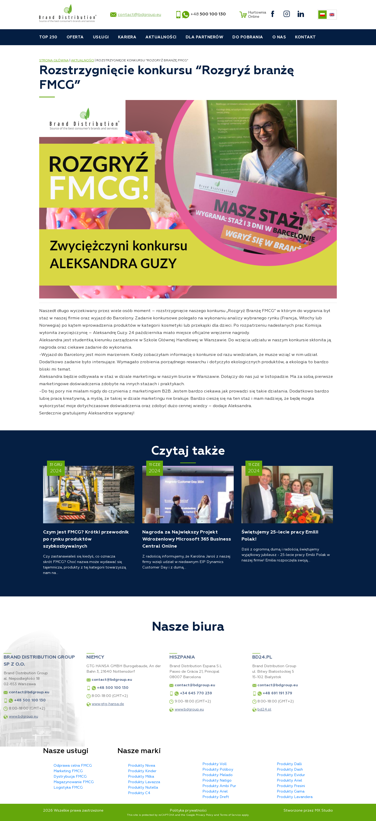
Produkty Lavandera (295, 797)
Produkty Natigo (217, 780)
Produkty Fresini (291, 786)
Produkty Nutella (143, 787)
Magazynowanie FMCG (74, 782)
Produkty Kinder (142, 771)
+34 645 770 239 (151, 693)
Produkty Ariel (215, 791)
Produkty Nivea (141, 765)
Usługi (101, 37)
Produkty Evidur (291, 775)
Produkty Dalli (289, 764)
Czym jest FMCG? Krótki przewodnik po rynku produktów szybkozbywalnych (86, 539)
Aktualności (161, 37)
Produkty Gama (290, 791)
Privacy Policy (204, 815)
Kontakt (305, 37)
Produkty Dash (290, 769)
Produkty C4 (139, 793)
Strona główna (54, 60)
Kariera (127, 37)
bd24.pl (219, 709)
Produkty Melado (217, 775)
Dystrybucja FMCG (70, 776)
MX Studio (324, 810)
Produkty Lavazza (144, 782)
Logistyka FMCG (68, 787)
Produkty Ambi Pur (219, 786)
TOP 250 (48, 37)
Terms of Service (230, 815)
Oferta (75, 37)
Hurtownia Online (252, 14)
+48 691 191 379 (232, 693)
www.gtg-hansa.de (63, 704)
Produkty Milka (141, 776)
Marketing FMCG (68, 771)
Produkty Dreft (215, 797)
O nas (279, 37)
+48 (208, 14)
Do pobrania (247, 37)
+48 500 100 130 (68, 687)
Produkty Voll (214, 764)
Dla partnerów (205, 37)
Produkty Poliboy (217, 769)
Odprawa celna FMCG (73, 765)
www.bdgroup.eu (144, 709)
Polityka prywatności (188, 810)
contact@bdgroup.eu (139, 14)
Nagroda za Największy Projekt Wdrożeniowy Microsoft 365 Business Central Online (186, 539)
